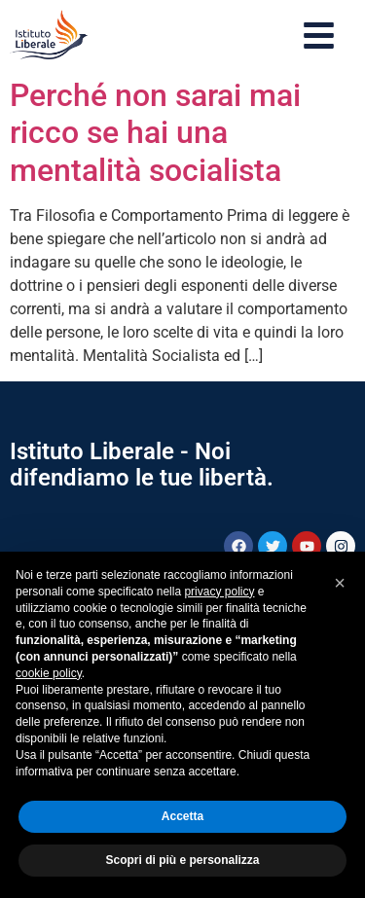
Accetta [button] (182, 816)
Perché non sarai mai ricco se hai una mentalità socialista (155, 133)
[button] (339, 582)
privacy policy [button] (219, 591)
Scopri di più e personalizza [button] (182, 860)
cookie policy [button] (49, 673)
